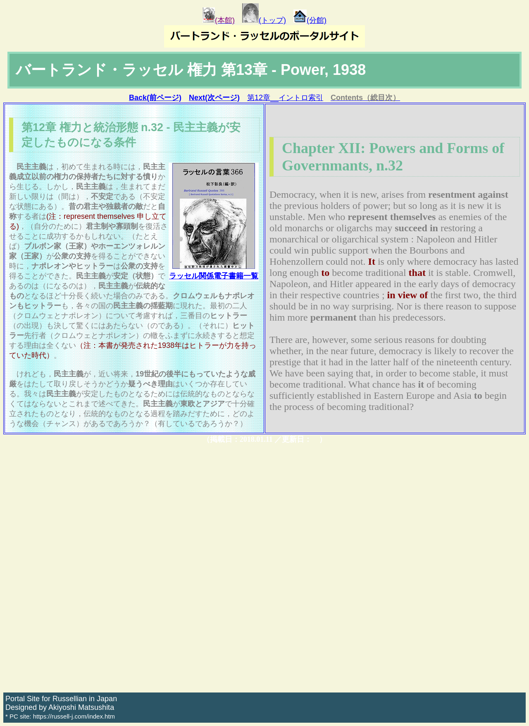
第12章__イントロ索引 (285, 97)
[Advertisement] (251, 568)
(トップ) (264, 20)
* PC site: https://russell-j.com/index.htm (60, 716)
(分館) (309, 20)
